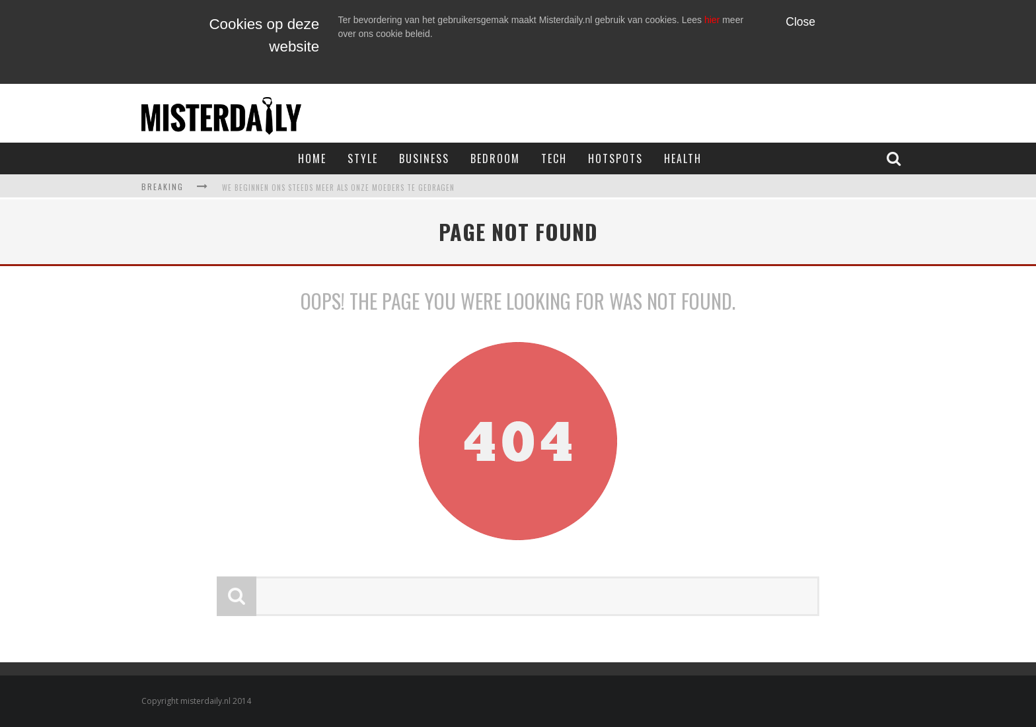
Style (363, 158)
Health (683, 158)
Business (424, 158)
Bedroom (495, 158)
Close (800, 21)
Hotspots (615, 158)
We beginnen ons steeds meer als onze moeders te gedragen (338, 187)
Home (312, 158)
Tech (554, 158)
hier (712, 20)
